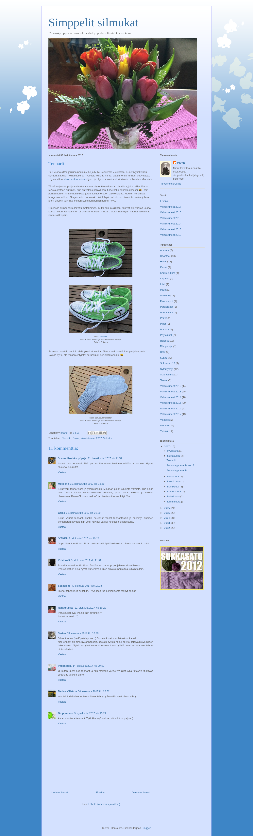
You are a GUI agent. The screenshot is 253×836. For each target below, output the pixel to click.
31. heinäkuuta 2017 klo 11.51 (105, 458)
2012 (167, 527)
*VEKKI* (63, 538)
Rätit (162, 352)
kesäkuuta (173, 476)
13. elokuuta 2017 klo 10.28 (83, 633)
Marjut (181, 162)
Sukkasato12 (167, 363)
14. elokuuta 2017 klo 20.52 (88, 665)
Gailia (61, 512)
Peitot (163, 318)
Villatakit (165, 419)
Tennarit (171, 460)
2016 (167, 507)
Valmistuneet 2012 (170, 234)
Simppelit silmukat (93, 22)
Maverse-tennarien (74, 179)
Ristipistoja (166, 346)
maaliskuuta (174, 491)
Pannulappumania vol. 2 (180, 465)
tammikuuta (174, 501)
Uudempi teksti (59, 792)
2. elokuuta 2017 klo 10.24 (84, 538)
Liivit (162, 284)
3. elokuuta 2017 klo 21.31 (86, 560)
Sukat (76, 438)
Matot (163, 289)
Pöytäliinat (166, 335)
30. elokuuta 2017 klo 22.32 (94, 691)
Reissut (164, 340)
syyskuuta (173, 450)
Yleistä (164, 431)
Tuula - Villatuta (67, 691)
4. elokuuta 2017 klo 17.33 (87, 585)
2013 (167, 522)
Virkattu (107, 438)
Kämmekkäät (167, 272)
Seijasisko (64, 585)
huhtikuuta (173, 486)
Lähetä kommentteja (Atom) (104, 804)
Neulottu (66, 438)
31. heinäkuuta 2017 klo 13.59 (87, 483)
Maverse (104, 337)
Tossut (164, 380)
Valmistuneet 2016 (170, 212)
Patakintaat (166, 306)
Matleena (63, 483)
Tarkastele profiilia (170, 183)
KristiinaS (64, 560)
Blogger (146, 828)
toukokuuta (173, 481)
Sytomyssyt (166, 369)
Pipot (163, 323)
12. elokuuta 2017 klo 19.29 (90, 607)
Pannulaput (166, 301)
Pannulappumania (176, 470)
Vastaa (62, 472)
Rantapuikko (65, 607)
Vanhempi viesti (141, 792)
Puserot (164, 329)
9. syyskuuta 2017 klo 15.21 (90, 713)
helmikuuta (173, 496)
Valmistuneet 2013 (170, 229)
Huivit (163, 261)
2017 (167, 446)
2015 (167, 512)
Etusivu (100, 792)
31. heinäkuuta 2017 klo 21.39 (83, 512)
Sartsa (62, 633)
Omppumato (65, 713)
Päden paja (65, 665)
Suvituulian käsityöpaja (72, 458)
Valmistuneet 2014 (170, 223)
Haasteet (165, 255)
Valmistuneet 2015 (170, 218)
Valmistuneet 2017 (91, 438)
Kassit (163, 267)
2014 (167, 517)
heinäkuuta (173, 455)
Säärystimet (167, 374)
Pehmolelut (166, 312)
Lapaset (164, 278)
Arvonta (164, 250)
